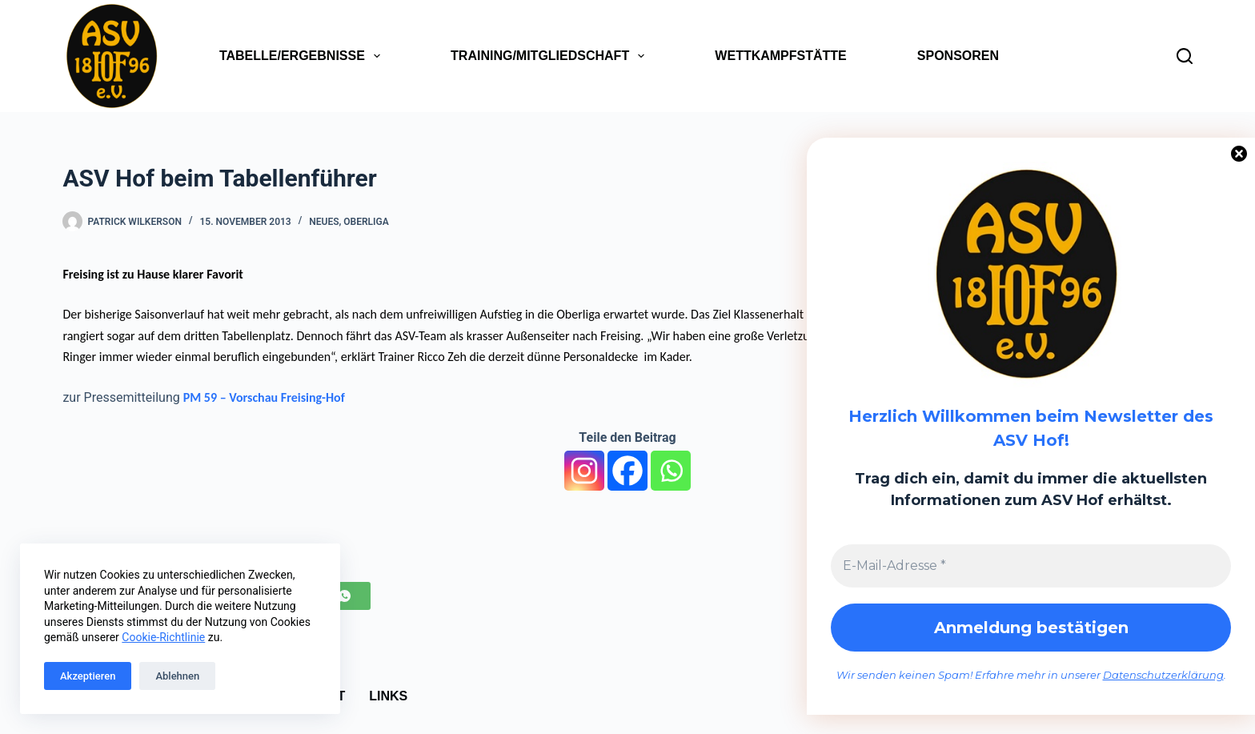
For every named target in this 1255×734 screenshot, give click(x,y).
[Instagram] (584, 471)
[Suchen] (1185, 56)
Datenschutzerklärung (1163, 674)
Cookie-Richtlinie (163, 637)
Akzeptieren (87, 676)
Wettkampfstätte (780, 55)
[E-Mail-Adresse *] (1031, 566)
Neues (324, 221)
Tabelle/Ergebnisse (303, 56)
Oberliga (365, 221)
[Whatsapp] (671, 471)
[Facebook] (627, 471)
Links (388, 696)
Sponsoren (958, 55)
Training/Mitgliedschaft (551, 56)
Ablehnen (177, 676)
